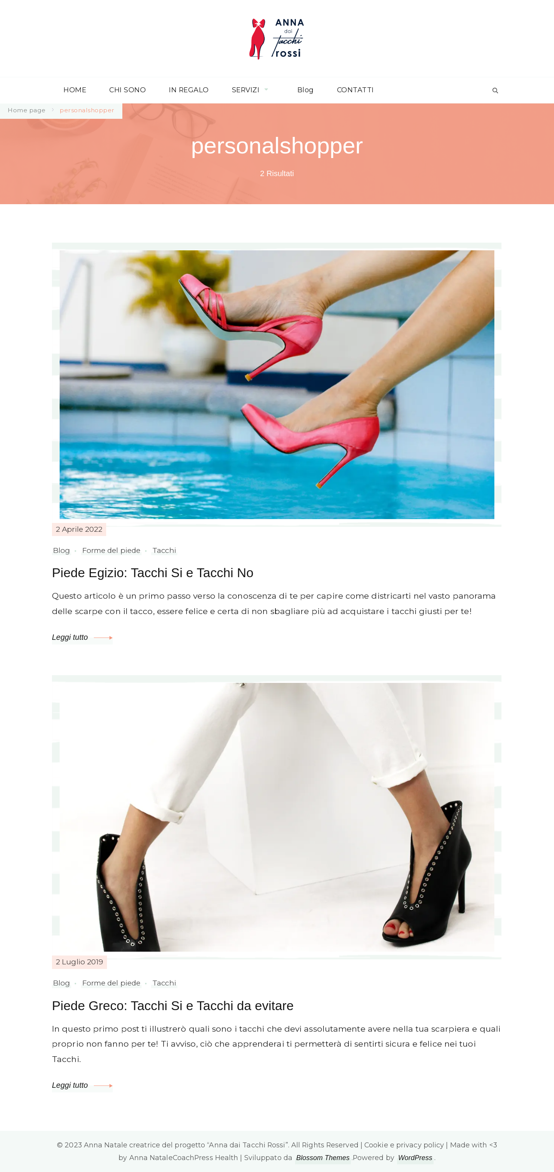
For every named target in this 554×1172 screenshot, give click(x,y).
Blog (305, 90)
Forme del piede (111, 550)
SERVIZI (246, 90)
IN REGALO (189, 90)
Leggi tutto (82, 637)
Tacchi (164, 550)
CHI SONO (127, 90)
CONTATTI (355, 90)
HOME (74, 90)
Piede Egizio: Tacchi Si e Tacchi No (153, 573)
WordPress (415, 1158)
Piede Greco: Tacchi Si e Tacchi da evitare (173, 1006)
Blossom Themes (323, 1158)
